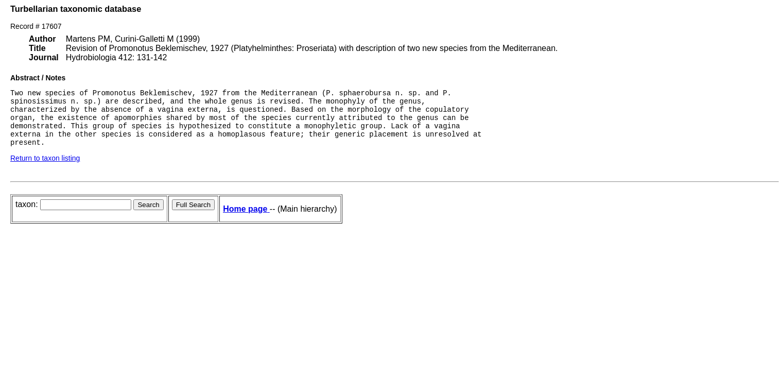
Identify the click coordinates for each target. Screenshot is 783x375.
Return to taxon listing (45, 169)
